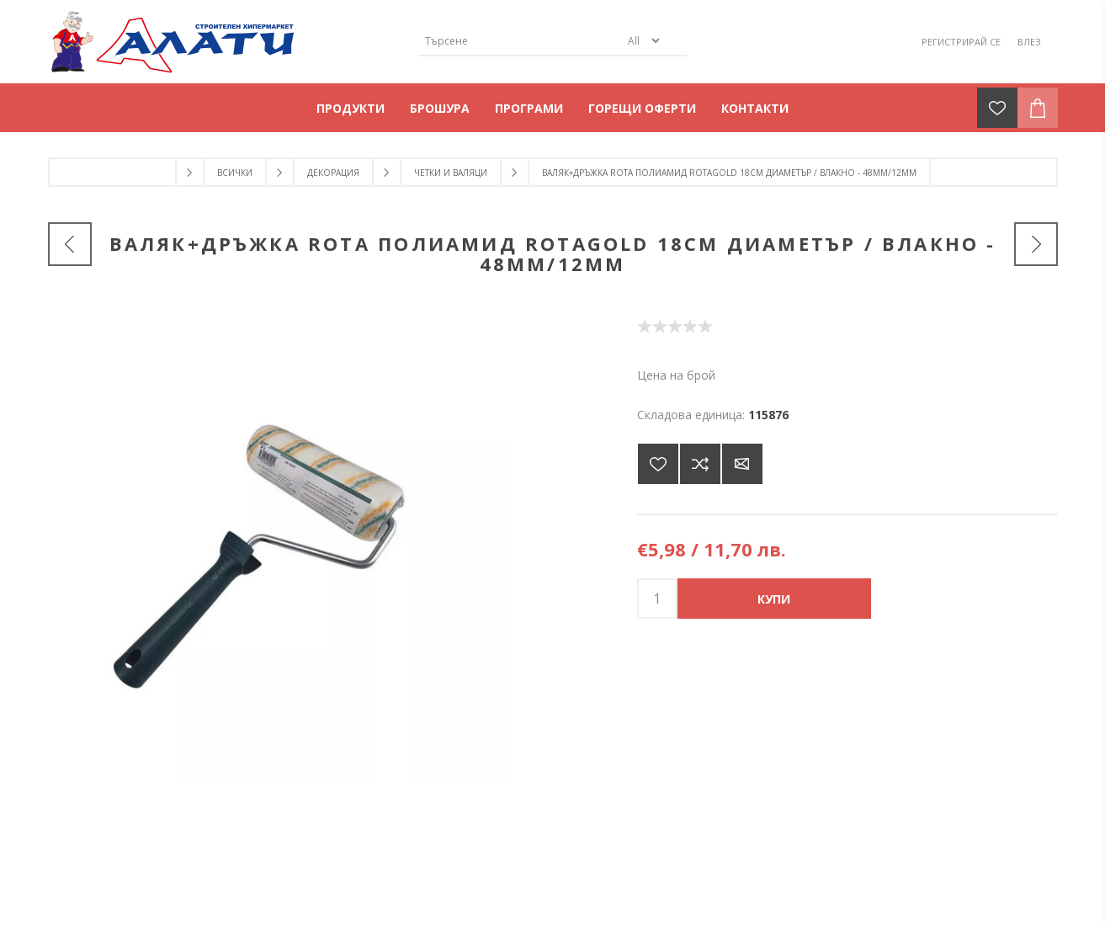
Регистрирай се (961, 41)
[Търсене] (519, 41)
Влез (1029, 41)
